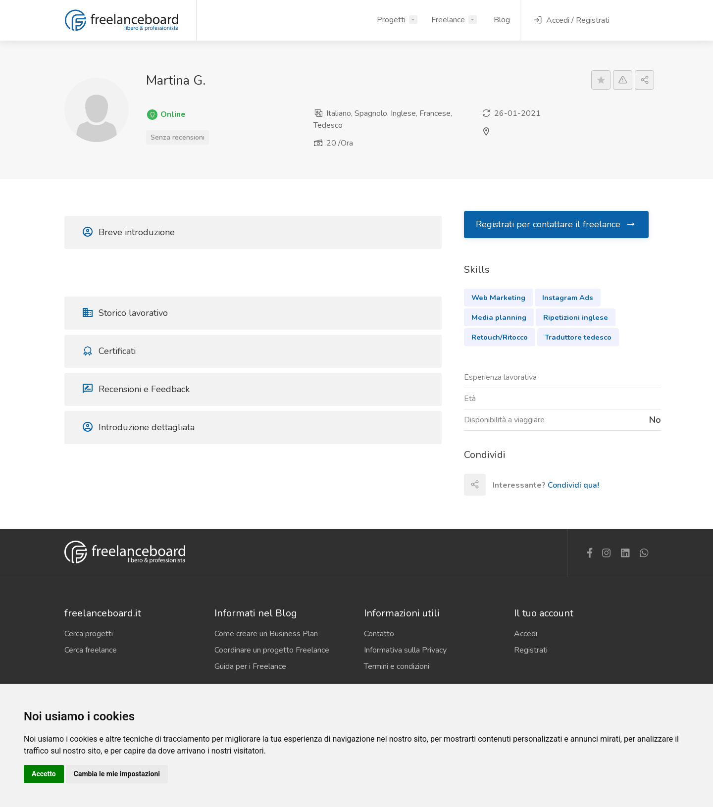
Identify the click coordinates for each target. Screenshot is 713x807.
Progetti (391, 19)
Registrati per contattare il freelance (556, 224)
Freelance (448, 19)
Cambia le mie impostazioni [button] (117, 774)
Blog (502, 19)
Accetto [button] (44, 774)
